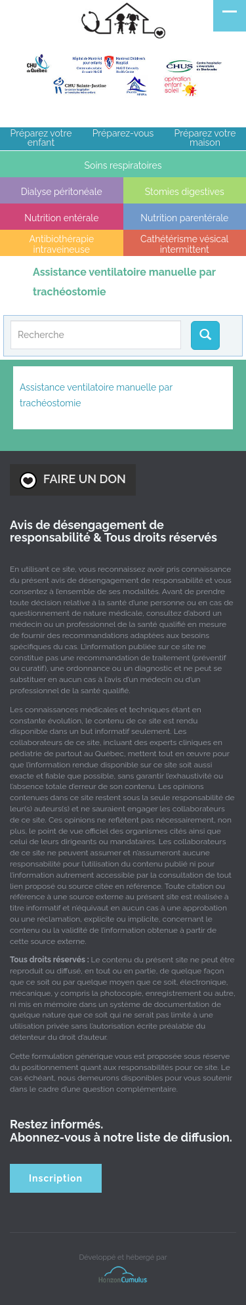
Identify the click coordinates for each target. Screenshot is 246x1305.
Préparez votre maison (205, 138)
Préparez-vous (123, 133)
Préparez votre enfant (41, 138)
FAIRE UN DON (73, 480)
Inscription (56, 1178)
